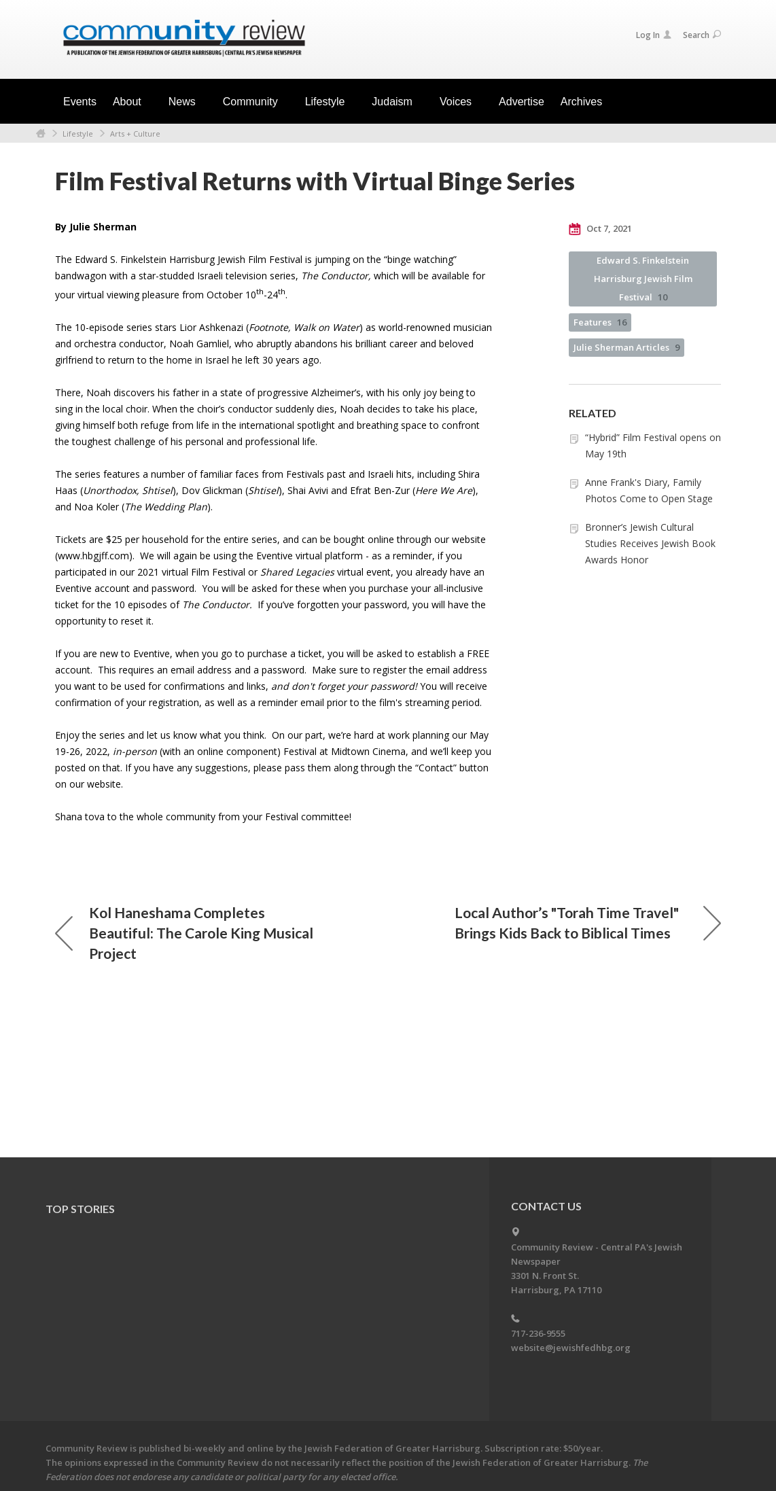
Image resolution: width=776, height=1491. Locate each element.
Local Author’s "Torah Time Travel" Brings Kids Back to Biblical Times (588, 922)
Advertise (521, 101)
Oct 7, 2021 (600, 229)
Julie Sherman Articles (627, 347)
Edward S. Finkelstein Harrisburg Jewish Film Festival (643, 278)
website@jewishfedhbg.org (571, 1347)
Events (79, 101)
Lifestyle (78, 133)
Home (41, 133)
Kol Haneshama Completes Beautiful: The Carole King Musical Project (184, 933)
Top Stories (80, 1208)
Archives (581, 101)
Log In (653, 35)
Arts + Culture (135, 133)
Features (600, 322)
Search (702, 35)
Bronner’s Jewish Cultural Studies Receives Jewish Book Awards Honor (650, 543)
